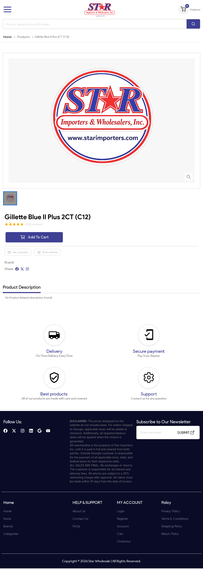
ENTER (80, 310)
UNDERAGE (122, 310)
